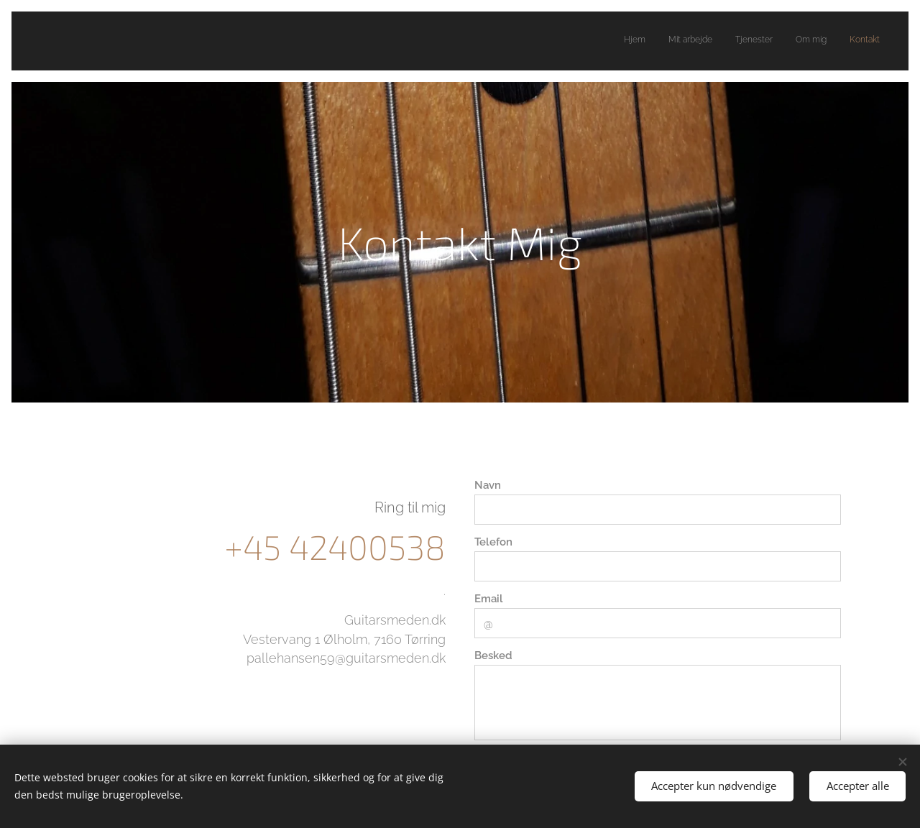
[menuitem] (791, 41)
